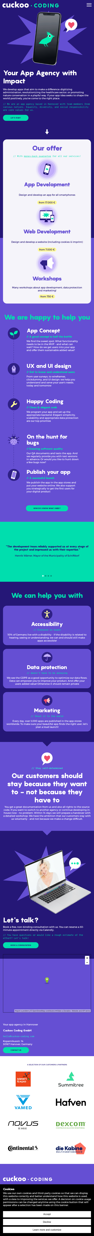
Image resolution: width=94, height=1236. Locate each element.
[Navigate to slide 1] (43, 576)
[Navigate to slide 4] (51, 576)
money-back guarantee (37, 156)
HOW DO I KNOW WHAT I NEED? (47, 508)
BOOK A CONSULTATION (21, 945)
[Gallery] (47, 551)
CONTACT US (16, 1050)
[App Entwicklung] (47, 415)
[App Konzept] (47, 344)
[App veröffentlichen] (47, 485)
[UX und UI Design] (47, 379)
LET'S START (16, 118)
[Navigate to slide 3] (48, 576)
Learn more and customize (47, 1230)
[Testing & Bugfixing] (47, 450)
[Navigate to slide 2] (45, 576)
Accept (47, 1214)
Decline (47, 1222)
